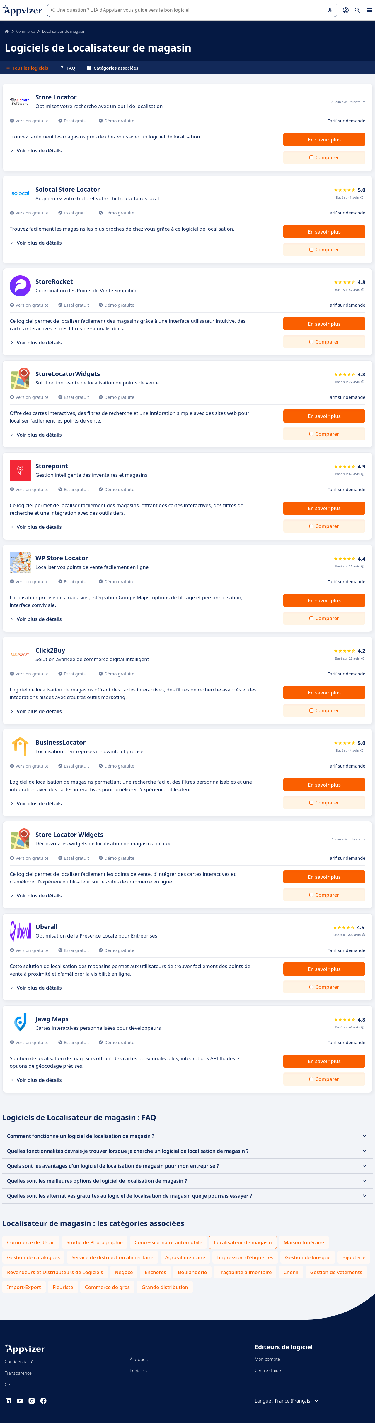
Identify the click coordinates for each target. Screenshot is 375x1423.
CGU (9, 1384)
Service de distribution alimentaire (112, 1257)
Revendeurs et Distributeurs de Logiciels (55, 1272)
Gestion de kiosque (307, 1257)
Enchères (155, 1272)
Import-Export (24, 1287)
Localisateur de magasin (243, 1242)
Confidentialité (19, 1361)
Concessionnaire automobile (168, 1242)
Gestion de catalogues (33, 1257)
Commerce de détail (31, 1242)
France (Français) (297, 1400)
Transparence (18, 1373)
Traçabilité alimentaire (245, 1272)
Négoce (124, 1272)
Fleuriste (63, 1287)
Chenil (290, 1272)
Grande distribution (165, 1287)
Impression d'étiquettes (245, 1257)
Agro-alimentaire (185, 1257)
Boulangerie (192, 1272)
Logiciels (138, 1371)
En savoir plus (324, 139)
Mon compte (267, 1359)
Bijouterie (353, 1257)
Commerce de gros (107, 1287)
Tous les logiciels (27, 68)
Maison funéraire (304, 1242)
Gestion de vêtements (336, 1272)
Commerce (25, 31)
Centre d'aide (268, 1370)
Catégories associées (112, 68)
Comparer (327, 157)
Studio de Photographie (95, 1242)
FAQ (67, 68)
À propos (139, 1359)
